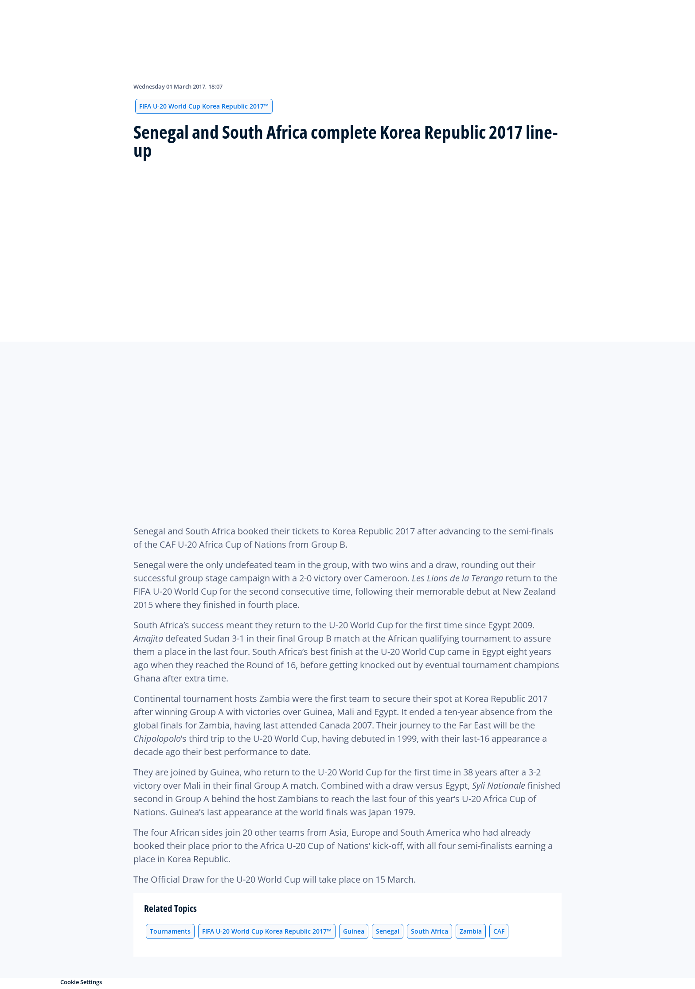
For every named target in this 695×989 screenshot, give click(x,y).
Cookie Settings (81, 982)
